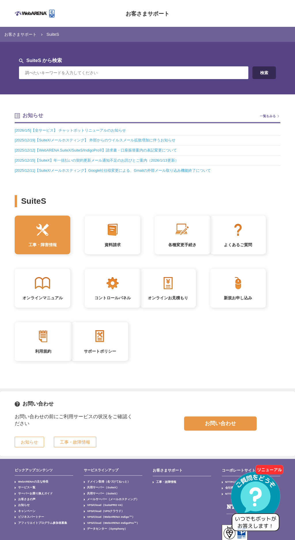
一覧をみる (267, 116)
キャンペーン (24, 510)
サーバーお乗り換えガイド (31, 494)
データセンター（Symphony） (103, 525)
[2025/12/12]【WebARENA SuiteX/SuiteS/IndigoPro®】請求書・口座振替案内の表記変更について (101, 150)
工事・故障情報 (164, 484)
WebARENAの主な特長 (30, 484)
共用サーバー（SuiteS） (100, 494)
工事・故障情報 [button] (75, 445)
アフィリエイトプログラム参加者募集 (37, 520)
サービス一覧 (24, 489)
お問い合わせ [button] (220, 427)
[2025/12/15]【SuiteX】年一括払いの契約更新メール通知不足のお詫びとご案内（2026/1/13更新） (102, 160)
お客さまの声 (24, 499)
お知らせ (22, 505)
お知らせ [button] (29, 445)
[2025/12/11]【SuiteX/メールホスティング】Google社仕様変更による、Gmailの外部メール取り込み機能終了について (120, 170)
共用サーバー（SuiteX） (100, 489)
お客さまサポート (147, 13)
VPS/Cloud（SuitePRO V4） (102, 505)
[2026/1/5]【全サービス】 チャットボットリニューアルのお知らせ (74, 130)
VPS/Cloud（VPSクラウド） (102, 510)
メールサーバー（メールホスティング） (107, 499)
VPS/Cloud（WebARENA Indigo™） (107, 515)
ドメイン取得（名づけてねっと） (104, 484)
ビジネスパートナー (28, 515)
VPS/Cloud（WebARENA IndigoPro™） (109, 520)
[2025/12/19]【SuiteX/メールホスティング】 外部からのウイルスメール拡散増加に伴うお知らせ (101, 140)
